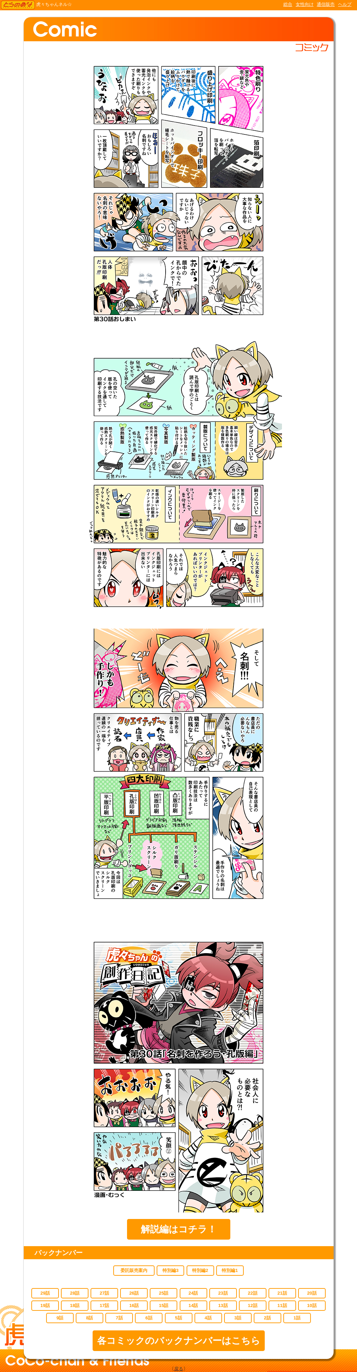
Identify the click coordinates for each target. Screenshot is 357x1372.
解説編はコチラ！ (179, 1229)
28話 (75, 1293)
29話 (45, 1293)
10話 (312, 1305)
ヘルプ (344, 4)
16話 (134, 1305)
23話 (223, 1293)
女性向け (305, 4)
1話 (297, 1317)
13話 (223, 1305)
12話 (253, 1305)
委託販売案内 (133, 1270)
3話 (237, 1317)
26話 (134, 1293)
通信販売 (326, 4)
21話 (282, 1293)
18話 (75, 1305)
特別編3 (170, 1270)
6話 (148, 1317)
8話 (89, 1317)
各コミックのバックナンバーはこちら (178, 1341)
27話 (104, 1293)
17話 (104, 1305)
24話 (193, 1293)
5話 (178, 1317)
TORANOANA (18, 5)
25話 (164, 1293)
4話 (207, 1317)
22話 (253, 1293)
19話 (45, 1305)
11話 (282, 1305)
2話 (267, 1317)
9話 (59, 1317)
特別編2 (200, 1270)
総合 (287, 4)
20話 (312, 1293)
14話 (193, 1305)
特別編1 (230, 1270)
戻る (178, 1368)
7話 (119, 1317)
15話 (164, 1305)
